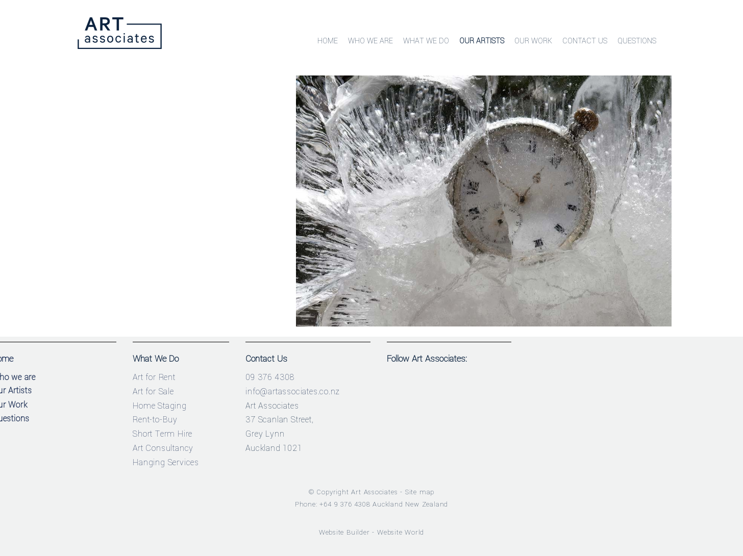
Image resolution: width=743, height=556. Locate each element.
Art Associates (374, 492)
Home (327, 41)
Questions (636, 41)
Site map (419, 492)
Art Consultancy (163, 448)
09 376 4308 (269, 377)
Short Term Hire (162, 434)
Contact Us (584, 41)
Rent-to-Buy (155, 419)
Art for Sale (153, 391)
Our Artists (481, 41)
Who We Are (370, 41)
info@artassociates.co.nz (292, 391)
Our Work (533, 41)
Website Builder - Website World (372, 532)
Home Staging (160, 406)
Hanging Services (166, 462)
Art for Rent (154, 377)
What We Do (426, 41)
